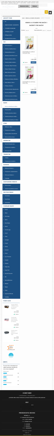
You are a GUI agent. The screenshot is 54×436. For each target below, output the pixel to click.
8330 (32, 404)
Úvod (23, 18)
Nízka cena (6, 371)
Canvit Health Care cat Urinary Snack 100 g (28, 82)
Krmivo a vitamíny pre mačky (33, 18)
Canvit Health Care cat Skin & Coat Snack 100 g (28, 52)
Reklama (5, 378)
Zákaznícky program (8, 375)
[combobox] (44, 30)
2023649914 (28, 426)
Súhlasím (34, 6)
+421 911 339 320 (28, 419)
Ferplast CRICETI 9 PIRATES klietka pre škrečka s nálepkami (14, 306)
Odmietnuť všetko (24, 6)
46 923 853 (28, 424)
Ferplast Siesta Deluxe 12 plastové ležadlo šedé (14, 332)
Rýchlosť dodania (7, 382)
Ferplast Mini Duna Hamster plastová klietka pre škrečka (14, 319)
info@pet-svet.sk (28, 421)
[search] (46, 12)
